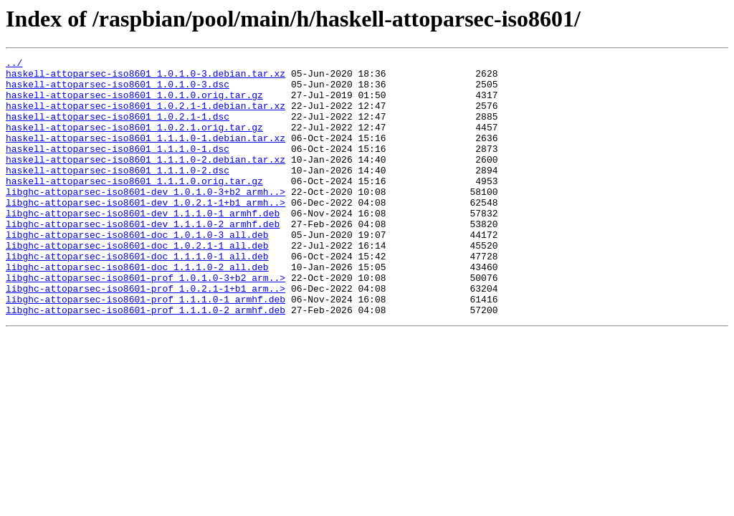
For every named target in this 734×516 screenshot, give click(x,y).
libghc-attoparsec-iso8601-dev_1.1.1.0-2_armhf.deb (143, 258)
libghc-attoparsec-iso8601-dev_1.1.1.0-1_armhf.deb (143, 245)
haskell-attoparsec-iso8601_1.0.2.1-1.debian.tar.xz (145, 116)
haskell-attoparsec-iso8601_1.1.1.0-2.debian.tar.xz (145, 180)
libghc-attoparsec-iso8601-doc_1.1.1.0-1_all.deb (137, 296)
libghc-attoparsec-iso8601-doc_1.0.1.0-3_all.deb (137, 270)
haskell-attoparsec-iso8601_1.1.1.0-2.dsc (117, 193)
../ (14, 64)
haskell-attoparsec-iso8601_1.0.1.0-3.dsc (117, 90)
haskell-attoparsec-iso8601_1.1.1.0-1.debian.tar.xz (145, 154)
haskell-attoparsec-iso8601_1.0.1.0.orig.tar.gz (134, 103)
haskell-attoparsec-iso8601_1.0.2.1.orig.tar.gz (134, 141)
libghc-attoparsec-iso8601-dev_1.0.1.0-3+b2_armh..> (145, 219)
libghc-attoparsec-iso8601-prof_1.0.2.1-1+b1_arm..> (145, 335)
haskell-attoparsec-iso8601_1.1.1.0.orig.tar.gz (134, 206)
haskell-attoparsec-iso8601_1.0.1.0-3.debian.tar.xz (145, 77)
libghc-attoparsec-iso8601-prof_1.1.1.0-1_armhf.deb (145, 348)
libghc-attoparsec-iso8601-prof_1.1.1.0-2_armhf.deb (145, 361)
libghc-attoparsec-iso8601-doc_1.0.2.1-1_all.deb (137, 283)
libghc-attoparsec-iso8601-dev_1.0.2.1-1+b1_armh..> (145, 232)
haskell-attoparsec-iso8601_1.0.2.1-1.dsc (117, 129)
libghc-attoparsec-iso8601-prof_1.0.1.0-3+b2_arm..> (145, 322)
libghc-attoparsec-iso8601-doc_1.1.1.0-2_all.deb (137, 309)
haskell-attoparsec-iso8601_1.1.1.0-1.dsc (117, 167)
